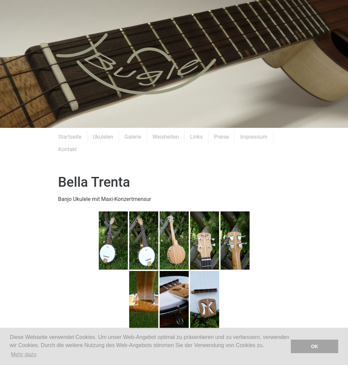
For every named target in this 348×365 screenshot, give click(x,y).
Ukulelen (103, 137)
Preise (221, 137)
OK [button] (314, 346)
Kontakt (67, 149)
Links (196, 137)
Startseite (70, 137)
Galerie (132, 137)
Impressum (254, 137)
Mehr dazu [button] (24, 354)
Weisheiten (166, 137)
